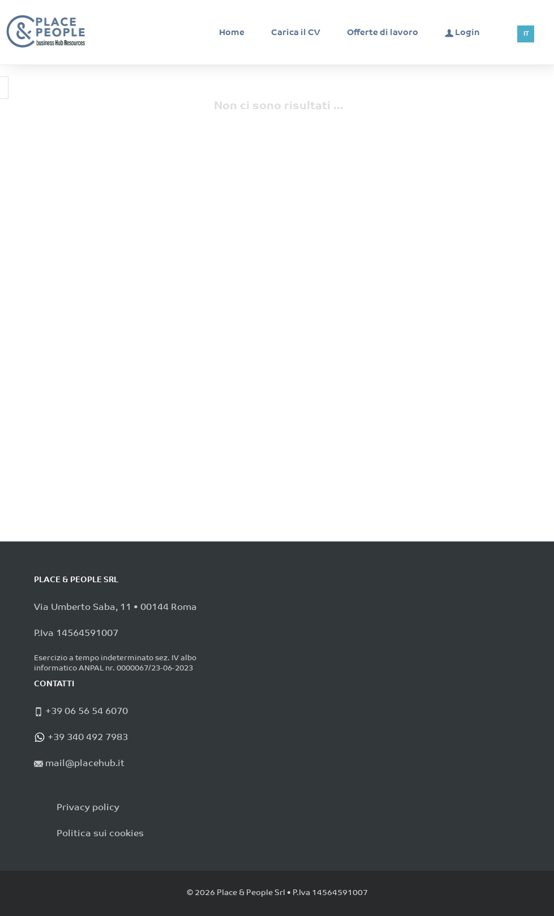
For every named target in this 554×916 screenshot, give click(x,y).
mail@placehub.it (83, 763)
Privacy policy (88, 807)
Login (462, 32)
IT (526, 34)
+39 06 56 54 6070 (85, 711)
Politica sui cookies (100, 833)
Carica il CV (295, 33)
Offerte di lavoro (382, 33)
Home (231, 33)
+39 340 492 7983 (86, 737)
